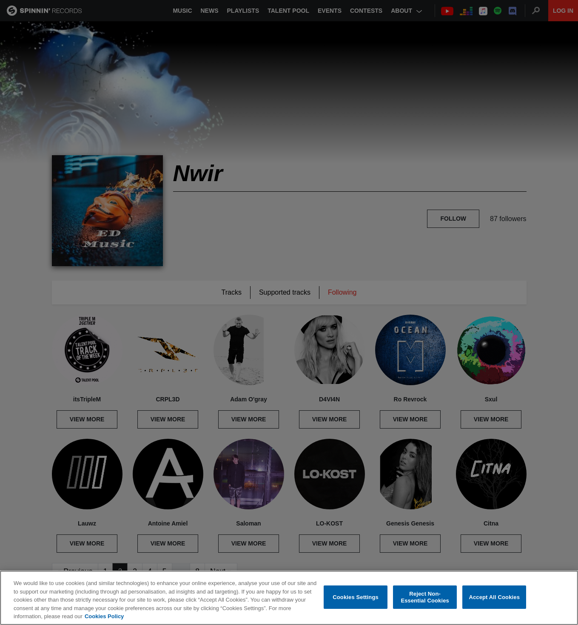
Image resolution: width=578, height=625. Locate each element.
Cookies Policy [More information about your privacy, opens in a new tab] (104, 617)
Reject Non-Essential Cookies (425, 597)
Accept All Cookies (494, 597)
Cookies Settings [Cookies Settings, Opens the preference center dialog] (356, 597)
